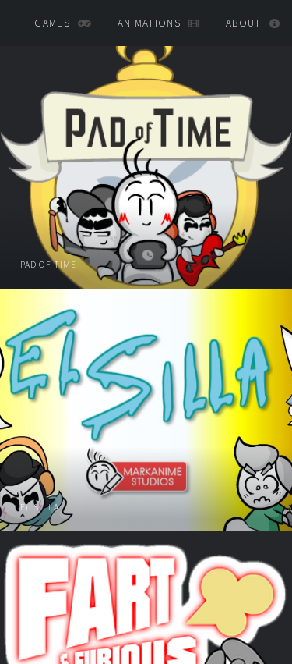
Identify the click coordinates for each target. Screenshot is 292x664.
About (244, 23)
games (52, 23)
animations (149, 23)
